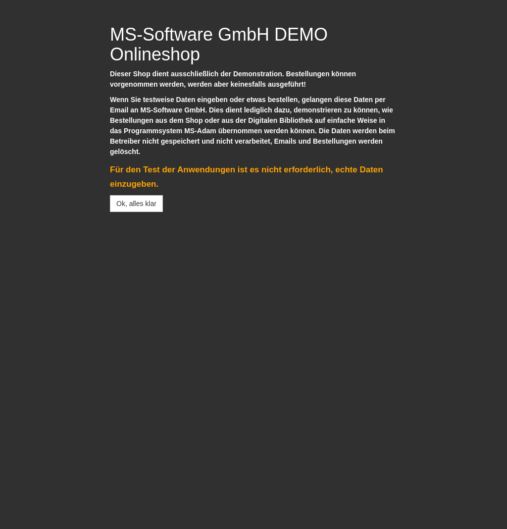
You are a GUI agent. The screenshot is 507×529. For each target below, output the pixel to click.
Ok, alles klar (136, 204)
